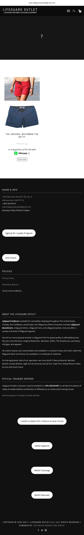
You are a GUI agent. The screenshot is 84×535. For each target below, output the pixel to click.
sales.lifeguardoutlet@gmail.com (42, 3)
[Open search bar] (74, 10)
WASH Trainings (42, 470)
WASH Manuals (41, 495)
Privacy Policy (8, 278)
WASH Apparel (42, 445)
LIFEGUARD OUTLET (20, 9)
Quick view (22, 159)
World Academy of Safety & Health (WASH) (21, 395)
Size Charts (10, 257)
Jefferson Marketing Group (49, 525)
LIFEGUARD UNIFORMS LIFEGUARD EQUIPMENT (20, 13)
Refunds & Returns (10, 284)
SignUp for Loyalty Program (18, 233)
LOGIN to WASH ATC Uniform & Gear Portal (42, 421)
